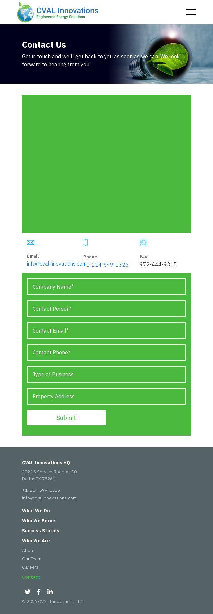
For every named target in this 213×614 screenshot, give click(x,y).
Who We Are (36, 541)
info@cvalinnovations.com (57, 263)
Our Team (31, 559)
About (28, 550)
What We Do (36, 511)
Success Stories (40, 531)
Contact (31, 577)
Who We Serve (38, 521)
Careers (30, 567)
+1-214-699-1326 (106, 264)
